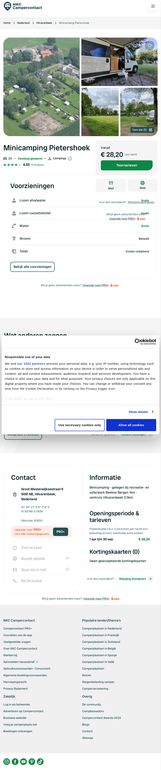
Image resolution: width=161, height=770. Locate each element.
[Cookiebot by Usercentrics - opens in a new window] (137, 342)
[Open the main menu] (153, 6)
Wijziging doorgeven (141, 202)
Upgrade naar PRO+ (96, 285)
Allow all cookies (131, 425)
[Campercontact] (25, 6)
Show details (138, 412)
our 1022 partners (31, 363)
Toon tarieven (126, 165)
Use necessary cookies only (79, 425)
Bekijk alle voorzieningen (32, 267)
